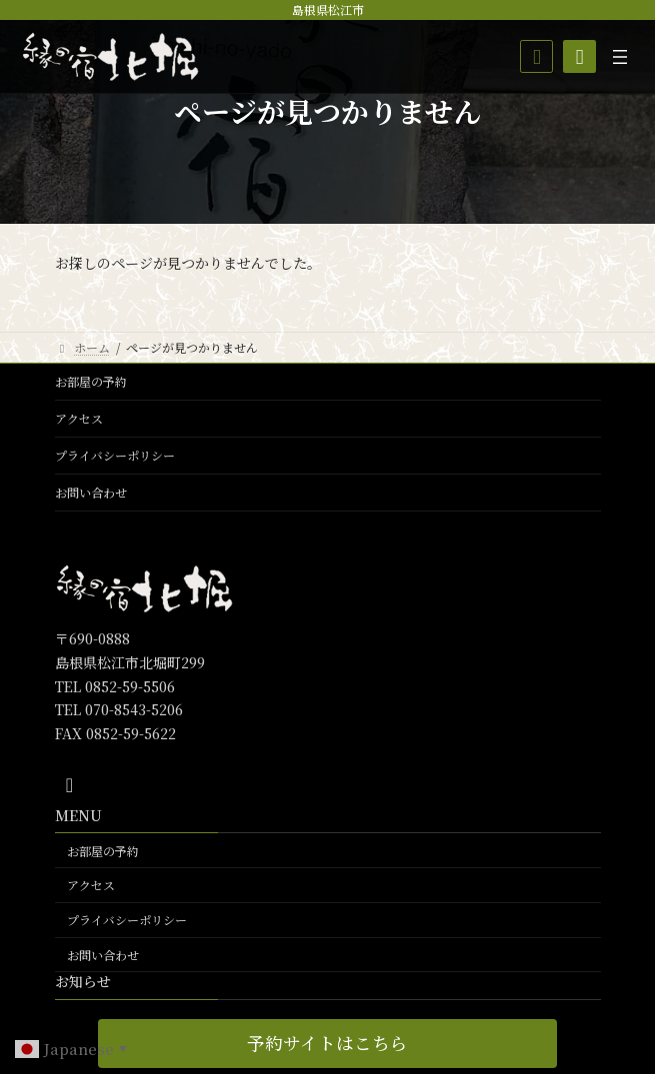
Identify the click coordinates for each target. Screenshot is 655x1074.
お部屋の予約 (91, 381)
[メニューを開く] (620, 57)
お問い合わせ (91, 492)
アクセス (79, 418)
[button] (327, 1043)
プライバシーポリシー (115, 455)
